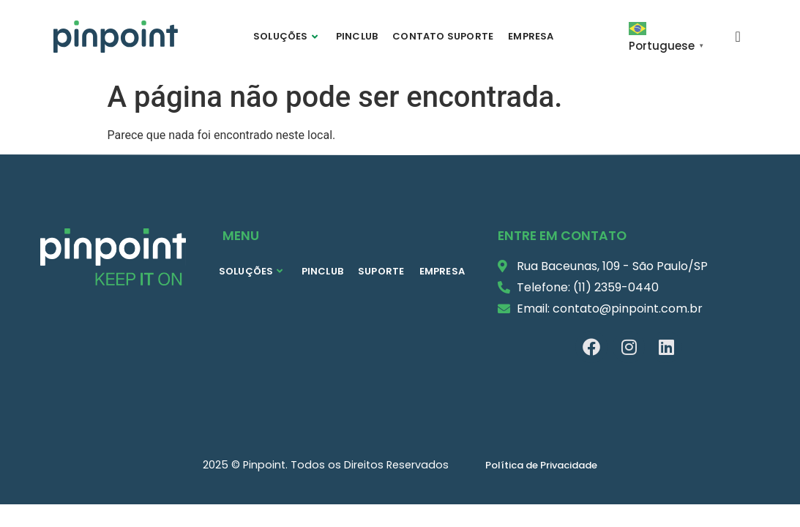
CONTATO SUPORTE (442, 36)
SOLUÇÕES (285, 36)
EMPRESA (530, 36)
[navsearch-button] (738, 35)
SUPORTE (381, 271)
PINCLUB (357, 36)
